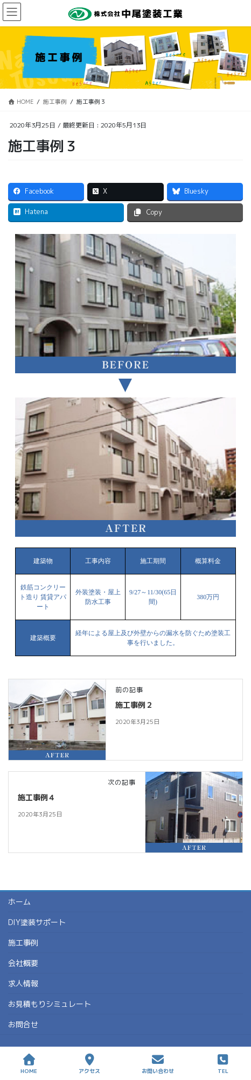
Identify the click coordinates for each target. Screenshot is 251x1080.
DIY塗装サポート (37, 922)
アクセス (89, 1064)
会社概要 (23, 963)
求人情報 (23, 983)
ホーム (19, 902)
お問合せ (23, 1024)
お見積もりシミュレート (49, 1004)
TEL (223, 1064)
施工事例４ (36, 797)
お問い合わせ (158, 1064)
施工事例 (23, 942)
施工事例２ (134, 705)
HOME (28, 1064)
